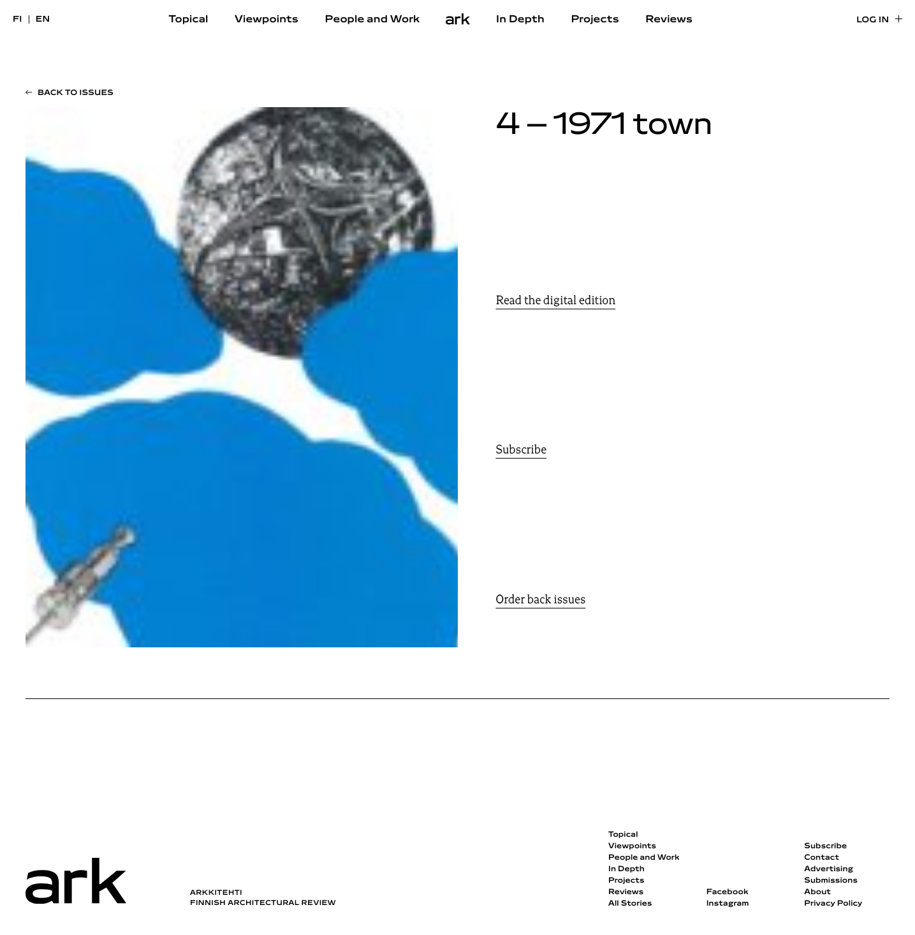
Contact (821, 858)
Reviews (668, 20)
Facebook (727, 892)
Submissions (831, 881)
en (43, 19)
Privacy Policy (833, 904)
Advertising (828, 869)
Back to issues (75, 93)
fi (17, 19)
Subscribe (521, 449)
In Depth (520, 20)
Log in (872, 20)
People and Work (372, 20)
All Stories (630, 904)
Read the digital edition (556, 300)
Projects (595, 20)
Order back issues (541, 599)
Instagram (727, 904)
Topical (189, 20)
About (817, 892)
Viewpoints (266, 20)
